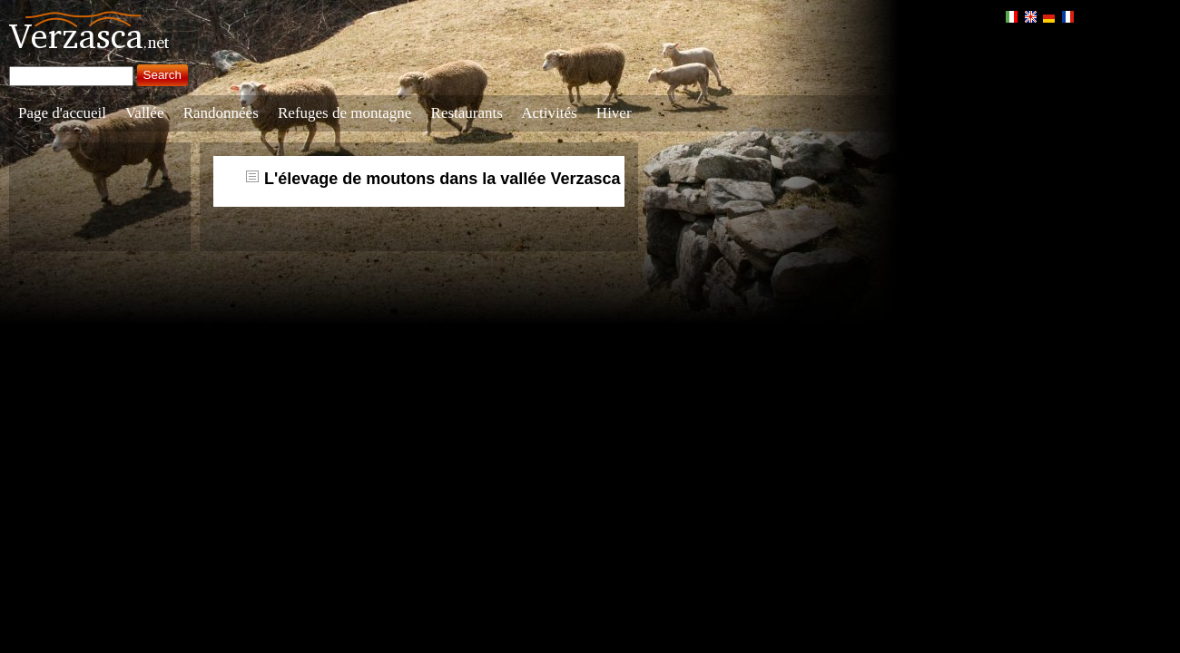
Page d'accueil (62, 113)
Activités (548, 113)
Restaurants (467, 113)
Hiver (614, 113)
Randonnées (221, 113)
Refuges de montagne (344, 113)
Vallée (144, 113)
